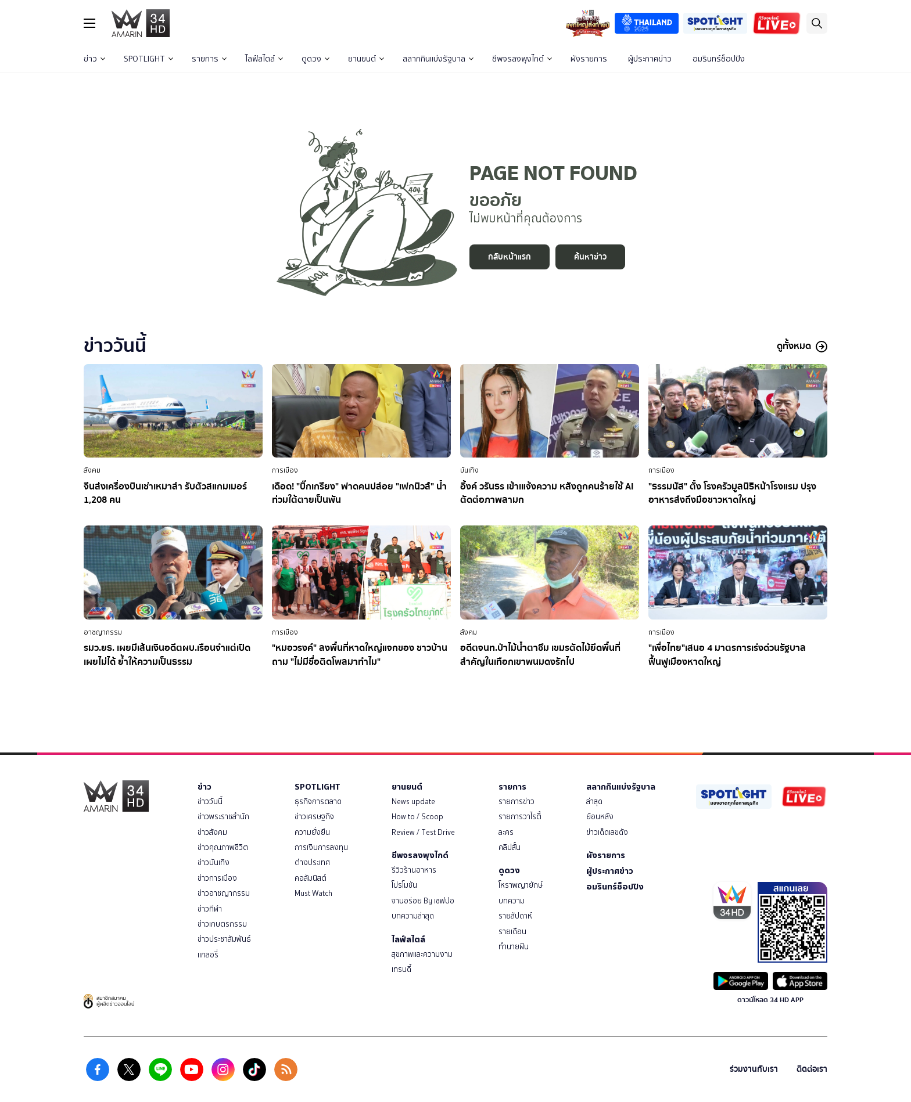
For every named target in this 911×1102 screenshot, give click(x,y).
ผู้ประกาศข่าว (650, 59)
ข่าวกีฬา (210, 908)
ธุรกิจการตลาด (318, 801)
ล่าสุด (594, 801)
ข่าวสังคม (212, 832)
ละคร (506, 832)
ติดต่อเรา (812, 1069)
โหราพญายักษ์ (520, 885)
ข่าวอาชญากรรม (224, 893)
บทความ (511, 900)
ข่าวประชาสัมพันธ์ (224, 939)
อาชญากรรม (103, 632)
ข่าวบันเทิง (213, 862)
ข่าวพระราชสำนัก (223, 816)
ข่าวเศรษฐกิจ (314, 816)
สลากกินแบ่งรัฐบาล (438, 59)
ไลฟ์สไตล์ (264, 59)
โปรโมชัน (404, 885)
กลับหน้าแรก (509, 257)
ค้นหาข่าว (590, 257)
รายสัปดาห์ (515, 915)
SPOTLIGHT (148, 59)
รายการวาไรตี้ (519, 816)
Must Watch (313, 893)
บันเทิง (469, 470)
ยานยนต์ (366, 59)
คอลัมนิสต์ (311, 878)
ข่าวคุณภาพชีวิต (223, 847)
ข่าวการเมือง (217, 878)
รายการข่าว (516, 801)
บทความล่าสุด (413, 915)
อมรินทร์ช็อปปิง (719, 59)
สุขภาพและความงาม (422, 954)
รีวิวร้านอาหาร (414, 870)
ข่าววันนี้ (210, 801)
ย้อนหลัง (600, 816)
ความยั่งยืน (312, 832)
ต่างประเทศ (312, 862)
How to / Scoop (417, 816)
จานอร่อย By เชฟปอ (423, 900)
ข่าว (94, 59)
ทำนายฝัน (513, 946)
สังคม (92, 470)
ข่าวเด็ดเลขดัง (607, 832)
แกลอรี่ (208, 954)
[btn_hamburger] (89, 23)
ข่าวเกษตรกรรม (222, 924)
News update (413, 801)
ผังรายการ (589, 59)
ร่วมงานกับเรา (754, 1069)
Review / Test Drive (423, 832)
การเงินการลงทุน (321, 847)
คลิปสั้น (509, 847)
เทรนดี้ (401, 969)
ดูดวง (315, 59)
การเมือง (285, 470)
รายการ (209, 59)
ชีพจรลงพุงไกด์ (522, 59)
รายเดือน (512, 931)
